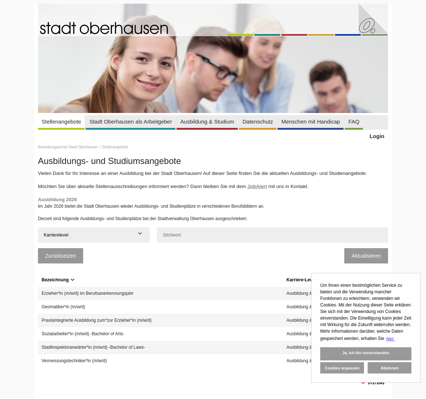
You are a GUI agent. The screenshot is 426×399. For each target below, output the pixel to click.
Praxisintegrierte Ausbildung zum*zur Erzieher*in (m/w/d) (96, 320)
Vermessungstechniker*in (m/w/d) (74, 360)
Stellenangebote (61, 121)
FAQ (353, 121)
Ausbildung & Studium (207, 121)
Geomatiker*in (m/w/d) (63, 306)
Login (376, 136)
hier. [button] (390, 338)
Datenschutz (258, 121)
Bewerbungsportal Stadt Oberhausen (68, 147)
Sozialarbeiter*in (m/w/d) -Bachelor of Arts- (83, 333)
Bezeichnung (58, 279)
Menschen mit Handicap (310, 121)
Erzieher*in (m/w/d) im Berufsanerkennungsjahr (87, 293)
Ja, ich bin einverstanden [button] (365, 353)
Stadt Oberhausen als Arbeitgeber (130, 121)
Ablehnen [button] (389, 368)
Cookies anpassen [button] (342, 368)
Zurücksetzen (60, 256)
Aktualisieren (366, 256)
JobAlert (257, 186)
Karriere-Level (304, 279)
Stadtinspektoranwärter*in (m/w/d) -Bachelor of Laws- (93, 347)
